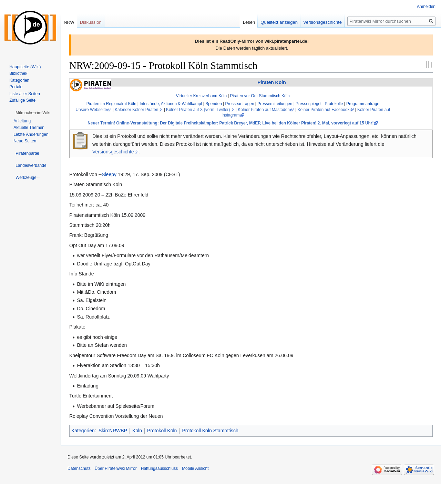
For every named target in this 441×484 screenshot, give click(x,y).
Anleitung (22, 121)
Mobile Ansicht (195, 468)
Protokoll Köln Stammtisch (210, 430)
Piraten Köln (271, 82)
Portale (15, 86)
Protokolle (334, 103)
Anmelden (426, 6)
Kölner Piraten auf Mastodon (264, 109)
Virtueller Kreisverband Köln (201, 95)
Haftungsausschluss (159, 468)
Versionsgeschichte (113, 151)
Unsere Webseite (91, 109)
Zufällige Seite (22, 100)
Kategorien (83, 430)
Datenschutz (79, 468)
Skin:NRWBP (113, 430)
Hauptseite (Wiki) (25, 66)
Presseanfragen (239, 103)
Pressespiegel (308, 103)
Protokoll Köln (162, 430)
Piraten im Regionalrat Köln (111, 103)
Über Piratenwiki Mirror (116, 468)
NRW (69, 22)
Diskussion (91, 22)
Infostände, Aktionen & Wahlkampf (171, 103)
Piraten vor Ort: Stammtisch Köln (260, 95)
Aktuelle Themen (28, 127)
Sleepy (109, 174)
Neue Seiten (24, 141)
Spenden (213, 103)
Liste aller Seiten (24, 93)
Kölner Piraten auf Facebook (324, 109)
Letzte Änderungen (30, 134)
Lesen (249, 22)
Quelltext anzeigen (279, 22)
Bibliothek (18, 73)
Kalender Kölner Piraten (136, 109)
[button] (33, 112)
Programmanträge (362, 103)
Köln (137, 430)
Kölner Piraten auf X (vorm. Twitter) (198, 109)
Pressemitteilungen (274, 103)
